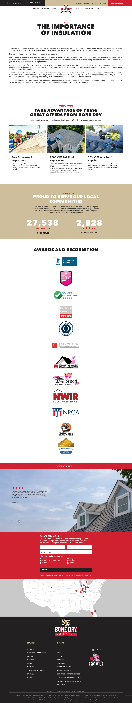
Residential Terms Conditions (69, 681)
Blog (97, 8)
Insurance (94, 3)
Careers (103, 3)
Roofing (44, 558)
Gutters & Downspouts (36, 653)
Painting (71, 560)
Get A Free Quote (116, 3)
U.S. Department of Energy (23, 65)
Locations (45, 8)
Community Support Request (68, 674)
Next (19, 521)
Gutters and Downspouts (50, 560)
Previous (10, 521)
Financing (89, 8)
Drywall (71, 562)
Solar (70, 564)
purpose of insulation (20, 58)
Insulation (45, 564)
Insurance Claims (64, 667)
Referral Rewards (82, 3)
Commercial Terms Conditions (69, 677)
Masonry (44, 562)
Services (36, 8)
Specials (79, 8)
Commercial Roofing (35, 670)
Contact (60, 660)
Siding (70, 558)
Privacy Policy (87, 575)
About (54, 8)
